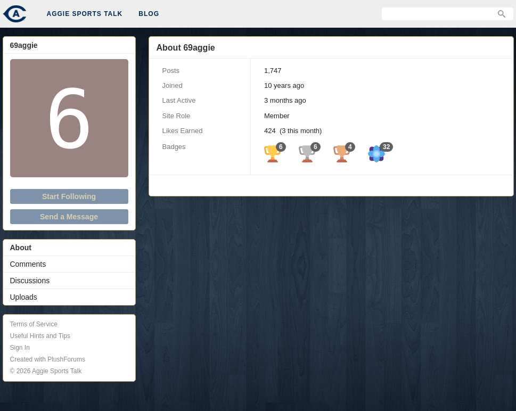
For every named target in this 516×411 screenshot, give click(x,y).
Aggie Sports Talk (85, 14)
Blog (148, 14)
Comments (28, 264)
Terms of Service (34, 324)
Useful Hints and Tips (40, 336)
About (20, 247)
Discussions (30, 280)
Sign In (20, 347)
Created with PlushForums (47, 359)
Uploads (23, 297)
